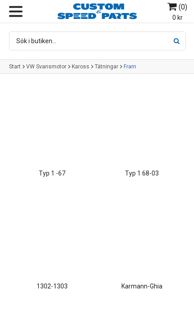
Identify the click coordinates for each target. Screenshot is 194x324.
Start (15, 66)
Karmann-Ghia (141, 286)
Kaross (80, 66)
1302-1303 (52, 286)
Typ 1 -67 (52, 173)
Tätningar (106, 66)
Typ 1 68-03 (142, 173)
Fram (130, 66)
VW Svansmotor (46, 66)
